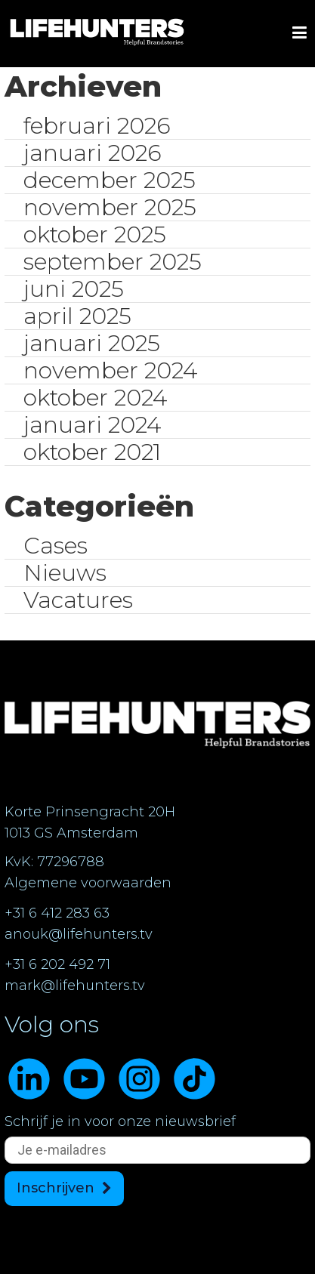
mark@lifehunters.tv (75, 985)
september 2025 (112, 262)
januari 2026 (92, 153)
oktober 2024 (95, 398)
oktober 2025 (94, 234)
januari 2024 (92, 425)
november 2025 (109, 207)
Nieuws (65, 573)
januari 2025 (91, 343)
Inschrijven (55, 1188)
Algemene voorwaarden (88, 883)
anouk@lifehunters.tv (79, 934)
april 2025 (77, 316)
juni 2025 (73, 289)
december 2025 (109, 180)
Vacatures (78, 600)
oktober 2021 (92, 452)
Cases (55, 546)
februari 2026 (97, 126)
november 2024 (110, 370)
